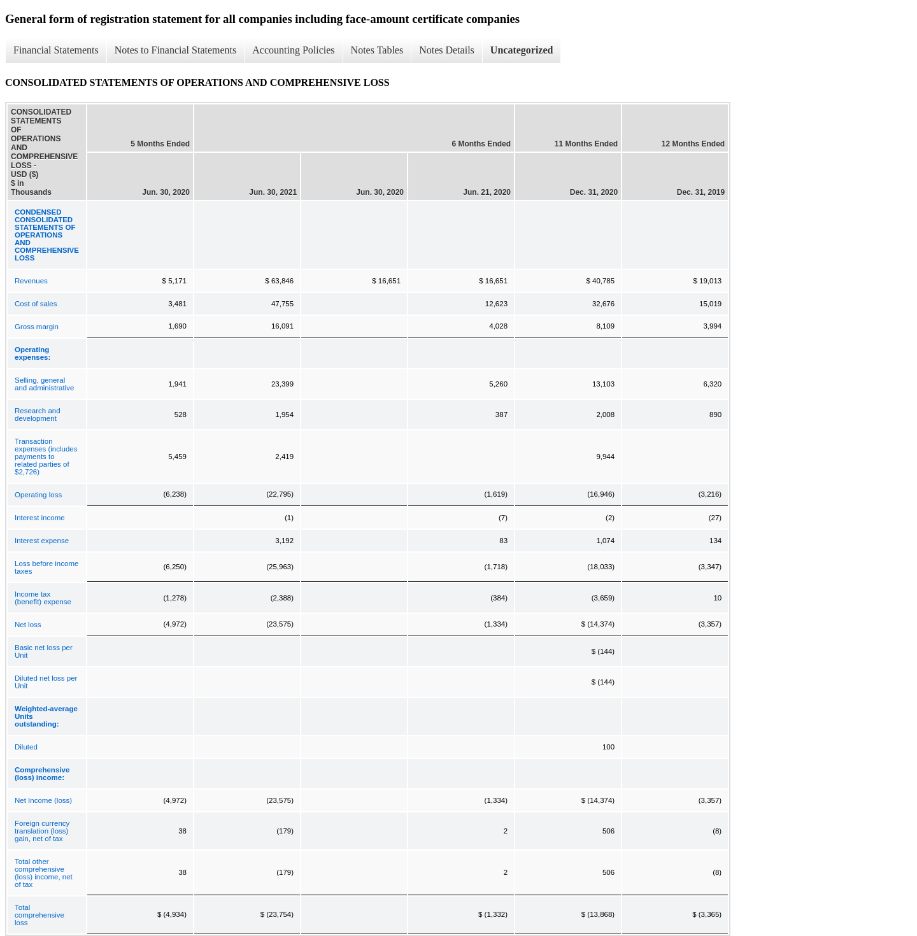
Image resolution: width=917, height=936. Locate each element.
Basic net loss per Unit (44, 651)
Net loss (28, 624)
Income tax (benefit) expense (43, 598)
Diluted (26, 747)
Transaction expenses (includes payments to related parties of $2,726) (46, 456)
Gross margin (37, 326)
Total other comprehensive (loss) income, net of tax (44, 873)
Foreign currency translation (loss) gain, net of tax (42, 830)
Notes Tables (377, 50)
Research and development (37, 414)
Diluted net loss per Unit (46, 682)
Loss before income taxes (46, 567)
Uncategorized (521, 50)
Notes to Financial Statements (176, 50)
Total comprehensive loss (39, 915)
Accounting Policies (293, 50)
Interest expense (42, 540)
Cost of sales (36, 304)
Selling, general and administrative (44, 384)
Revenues (31, 281)
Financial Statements (56, 50)
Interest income (40, 517)
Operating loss (38, 495)
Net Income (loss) (43, 800)
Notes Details (446, 50)
